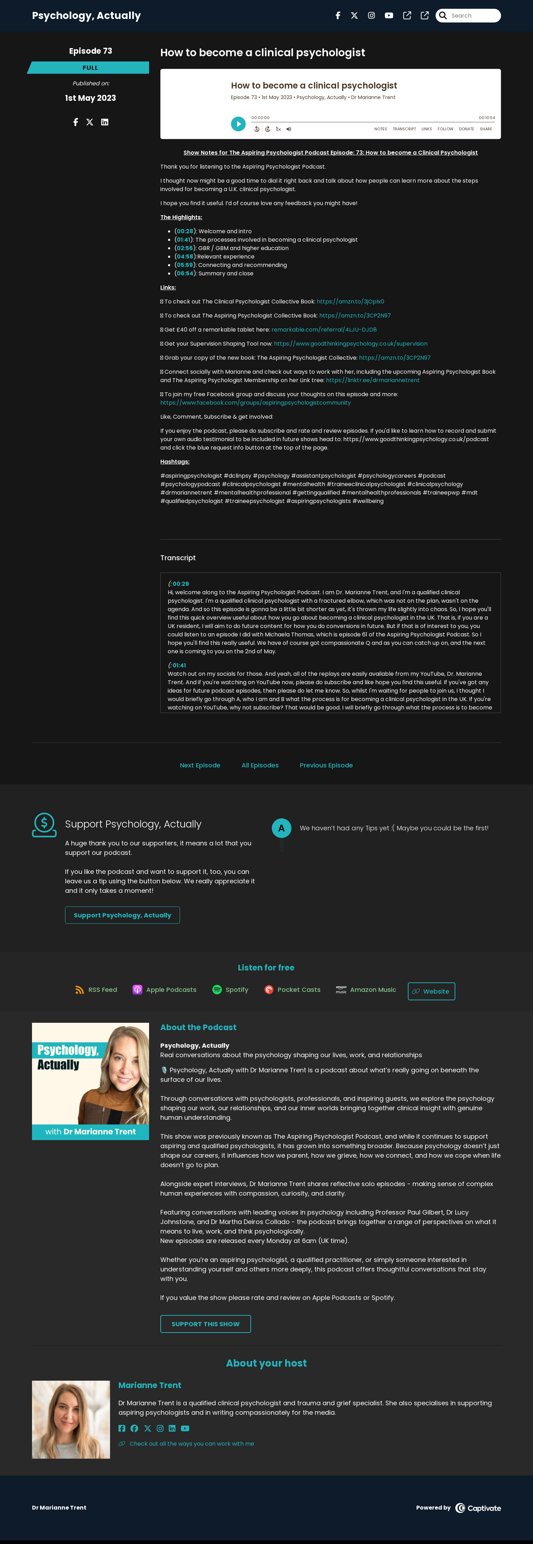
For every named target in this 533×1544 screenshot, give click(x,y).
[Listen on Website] (440, 995)
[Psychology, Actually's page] (403, 17)
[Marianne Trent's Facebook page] (121, 1432)
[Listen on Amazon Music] (372, 995)
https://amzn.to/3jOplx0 (350, 305)
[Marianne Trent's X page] (139, 1432)
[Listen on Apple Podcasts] (161, 995)
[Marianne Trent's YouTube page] (165, 1432)
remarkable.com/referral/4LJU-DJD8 (324, 333)
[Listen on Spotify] (230, 995)
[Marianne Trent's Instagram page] (148, 1432)
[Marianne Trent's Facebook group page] (130, 1432)
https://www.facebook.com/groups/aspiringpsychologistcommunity (255, 406)
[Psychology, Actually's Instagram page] (367, 17)
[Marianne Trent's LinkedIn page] (156, 1432)
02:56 (185, 251)
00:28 (185, 234)
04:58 (185, 260)
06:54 (185, 277)
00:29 (181, 587)
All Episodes (260, 768)
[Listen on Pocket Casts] (295, 995)
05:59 (185, 268)
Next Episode (200, 768)
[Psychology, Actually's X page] (350, 17)
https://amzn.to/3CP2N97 (355, 319)
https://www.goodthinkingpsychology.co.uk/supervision (351, 347)
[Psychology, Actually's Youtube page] (384, 17)
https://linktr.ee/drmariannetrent (373, 383)
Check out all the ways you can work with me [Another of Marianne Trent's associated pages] (186, 1448)
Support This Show (206, 1327)
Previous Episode (326, 768)
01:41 (183, 243)
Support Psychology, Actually (122, 918)
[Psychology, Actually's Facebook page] (338, 17)
